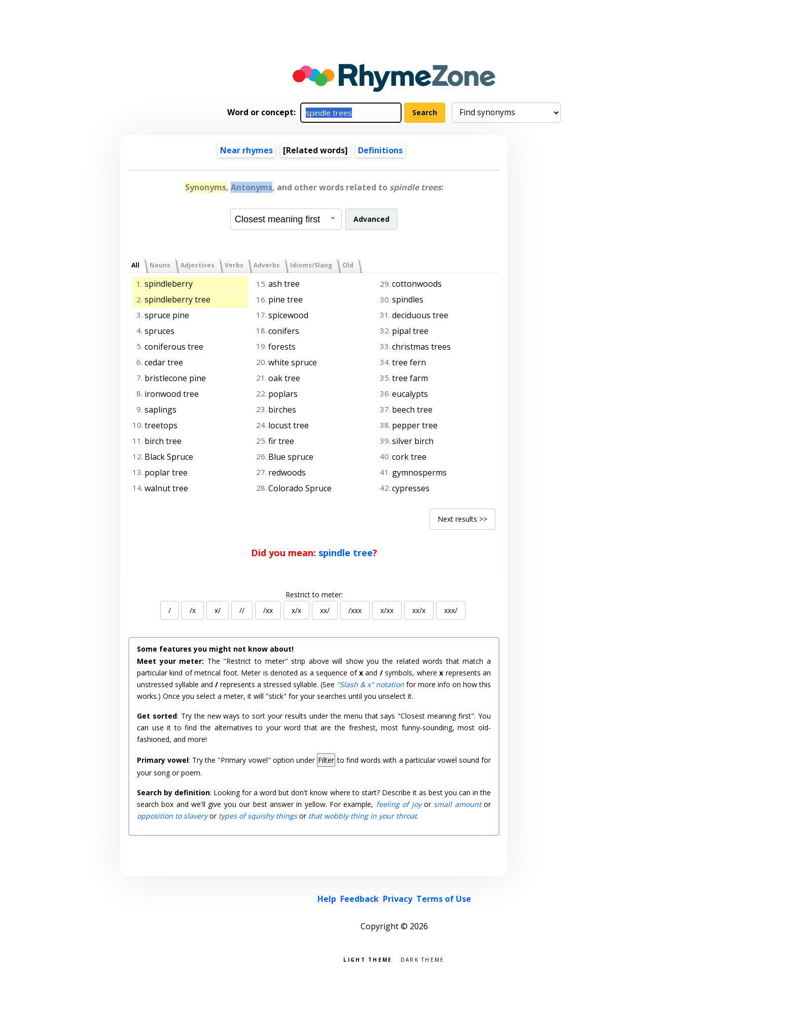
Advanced (371, 219)
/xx (268, 610)
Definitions (380, 150)
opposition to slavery (172, 816)
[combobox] (286, 219)
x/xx (386, 610)
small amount (457, 804)
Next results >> (462, 519)
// (241, 610)
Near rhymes (246, 150)
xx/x (418, 610)
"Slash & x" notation (370, 684)
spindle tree (345, 553)
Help (326, 898)
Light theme (367, 959)
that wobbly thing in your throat (362, 816)
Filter (326, 760)
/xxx (355, 610)
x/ (217, 610)
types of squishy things (258, 816)
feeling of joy (398, 804)
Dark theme (423, 959)
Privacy (397, 898)
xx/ (325, 610)
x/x (296, 610)
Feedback (359, 898)
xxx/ (450, 610)
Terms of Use (443, 898)
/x (193, 610)
